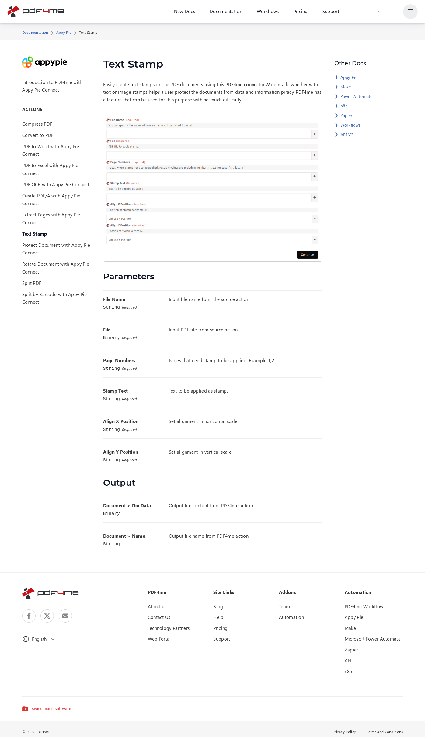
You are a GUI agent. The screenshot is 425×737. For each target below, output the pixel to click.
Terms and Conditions (385, 726)
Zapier (346, 115)
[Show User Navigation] (410, 12)
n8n (344, 106)
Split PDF (31, 283)
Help (218, 612)
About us (157, 602)
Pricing (300, 12)
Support (330, 12)
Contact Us (159, 612)
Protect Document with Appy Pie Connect (56, 249)
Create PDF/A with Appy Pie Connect (51, 199)
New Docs (184, 12)
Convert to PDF (38, 135)
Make (345, 86)
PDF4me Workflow (364, 602)
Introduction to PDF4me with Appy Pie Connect (52, 86)
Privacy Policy (344, 726)
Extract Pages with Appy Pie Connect (51, 218)
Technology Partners (169, 623)
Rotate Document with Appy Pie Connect (55, 267)
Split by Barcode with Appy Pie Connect (54, 298)
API (348, 655)
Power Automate (356, 96)
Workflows (268, 12)
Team (284, 602)
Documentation (226, 12)
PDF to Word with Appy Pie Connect (50, 150)
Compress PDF (37, 124)
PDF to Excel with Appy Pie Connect (50, 169)
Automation (291, 612)
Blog (218, 602)
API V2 (347, 135)
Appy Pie (63, 32)
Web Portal (159, 634)
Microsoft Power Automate (373, 634)
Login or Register (378, 12)
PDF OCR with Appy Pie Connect (55, 184)
